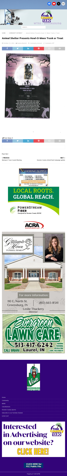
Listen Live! (5, 416)
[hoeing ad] (33, 185)
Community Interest (36, 43)
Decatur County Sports (9, 409)
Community (5, 400)
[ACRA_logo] (33, 227)
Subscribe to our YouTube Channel (12, 413)
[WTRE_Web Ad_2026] (33, 215)
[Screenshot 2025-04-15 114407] (33, 353)
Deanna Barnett (22, 43)
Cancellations (6, 406)
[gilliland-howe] (33, 312)
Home (4, 397)
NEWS (3, 403)
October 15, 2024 (9, 43)
